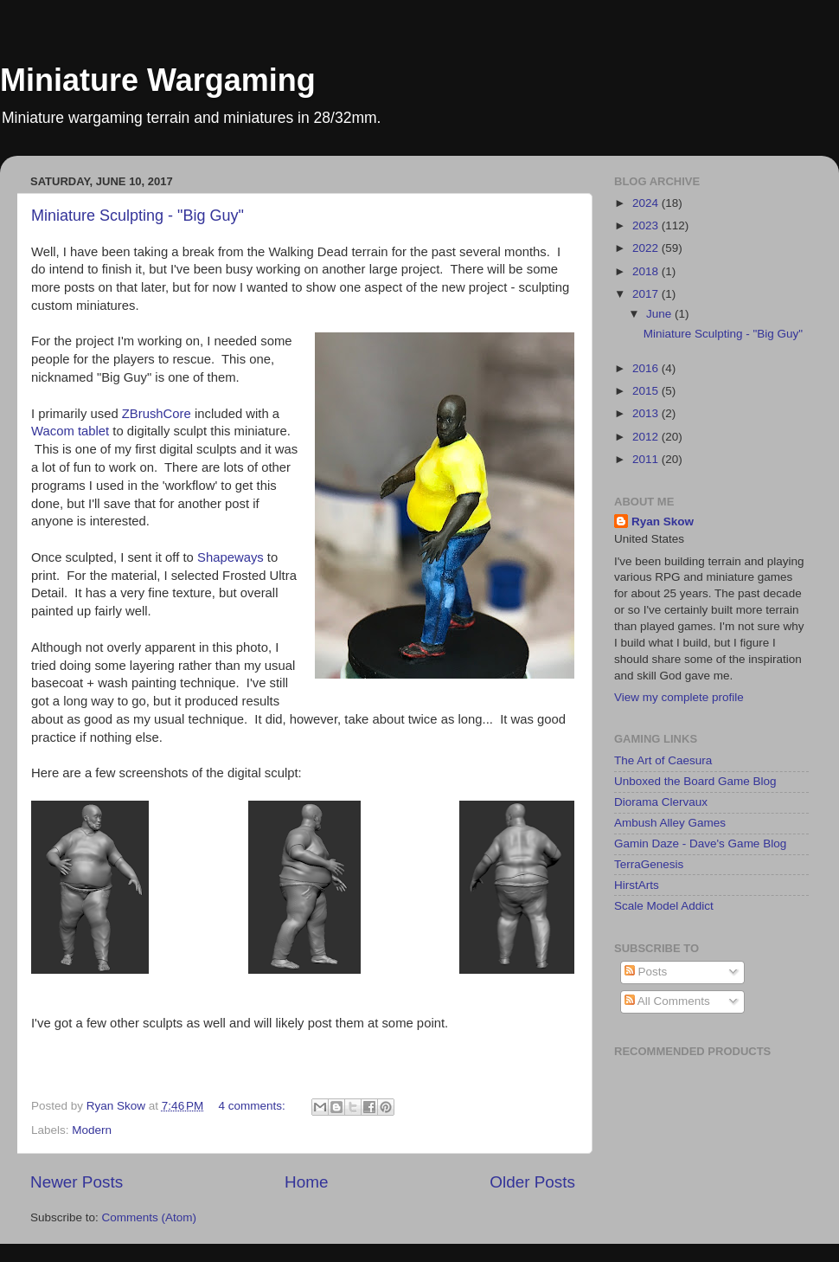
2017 (647, 293)
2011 (647, 459)
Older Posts (532, 1182)
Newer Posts (76, 1182)
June (660, 313)
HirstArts (636, 885)
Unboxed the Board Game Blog (695, 781)
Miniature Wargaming (158, 80)
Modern (92, 1130)
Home (306, 1182)
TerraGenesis (648, 864)
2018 (647, 271)
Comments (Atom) (149, 1217)
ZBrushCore (158, 414)
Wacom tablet (71, 431)
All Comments (667, 1001)
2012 (647, 436)
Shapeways (232, 557)
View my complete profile (679, 697)
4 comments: (254, 1105)
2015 (647, 390)
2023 (647, 225)
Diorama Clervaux (661, 801)
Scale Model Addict (664, 905)
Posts (646, 971)
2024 (647, 202)
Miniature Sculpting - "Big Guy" (137, 215)
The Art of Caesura (663, 760)
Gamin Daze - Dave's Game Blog (700, 843)
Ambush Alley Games (670, 822)
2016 (647, 368)
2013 (647, 413)
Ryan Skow (662, 521)
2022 (647, 247)
